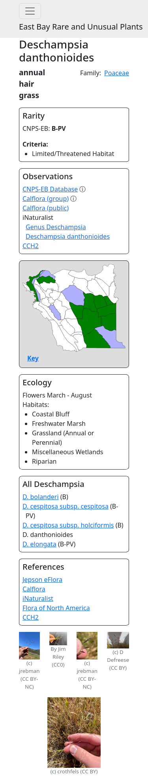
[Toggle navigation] (30, 11)
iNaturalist (37, 598)
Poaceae (116, 73)
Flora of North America (56, 608)
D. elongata (39, 544)
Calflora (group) (45, 198)
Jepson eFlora (42, 579)
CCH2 (30, 245)
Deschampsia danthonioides (68, 236)
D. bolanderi (40, 496)
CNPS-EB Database (50, 189)
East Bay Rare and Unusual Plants (81, 26)
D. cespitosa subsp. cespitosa (65, 506)
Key (33, 358)
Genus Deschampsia (56, 227)
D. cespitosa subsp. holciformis (68, 525)
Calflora (33, 589)
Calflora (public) (45, 208)
